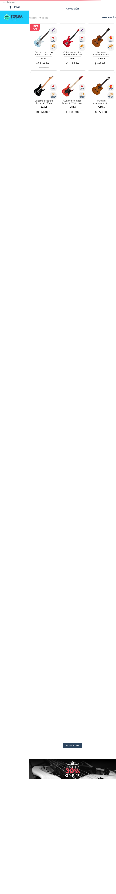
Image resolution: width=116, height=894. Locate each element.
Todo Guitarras (8, 2)
